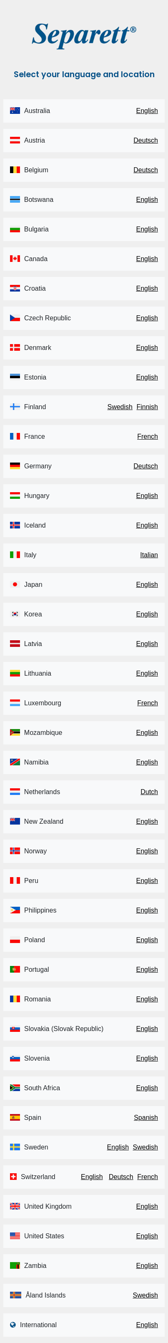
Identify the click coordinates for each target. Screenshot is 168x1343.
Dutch (149, 791)
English (147, 110)
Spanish (146, 1117)
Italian (149, 554)
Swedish (119, 406)
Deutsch (145, 140)
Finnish (147, 406)
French (147, 436)
